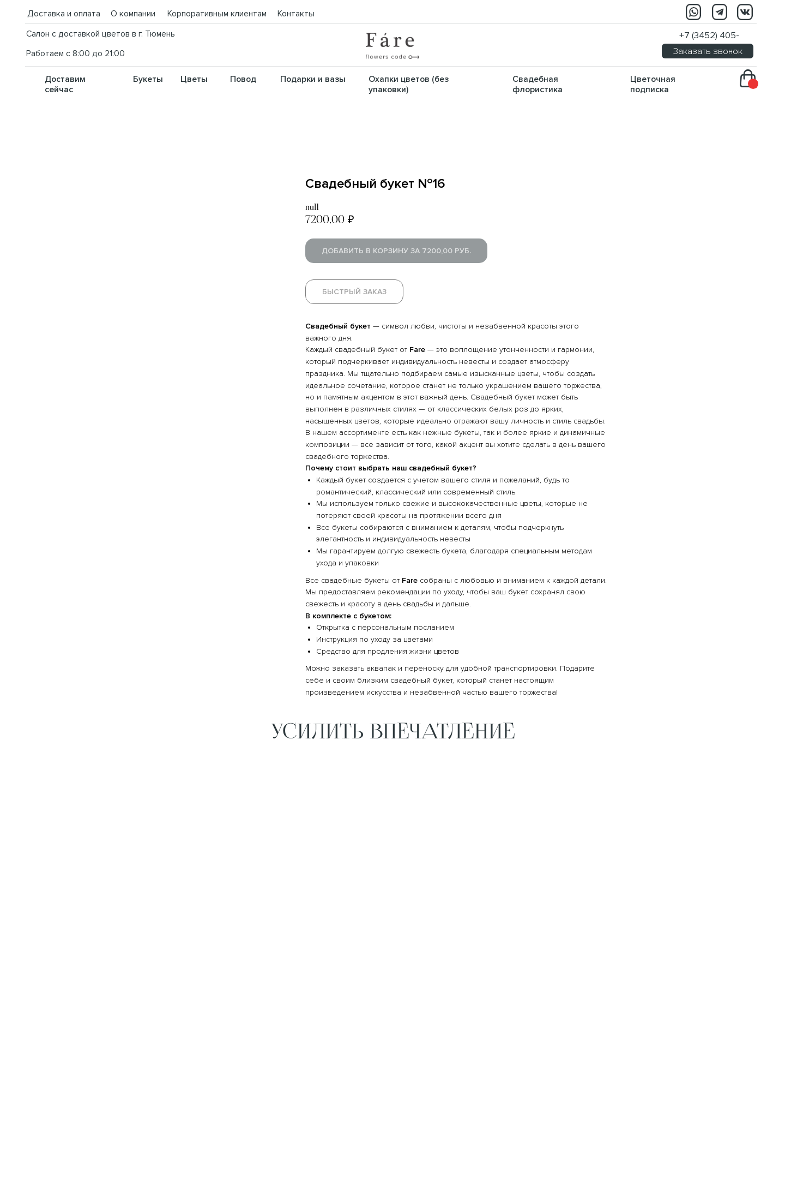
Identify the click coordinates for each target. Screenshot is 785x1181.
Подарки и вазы (313, 79)
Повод (243, 79)
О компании (133, 14)
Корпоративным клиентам (217, 14)
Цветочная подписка (652, 84)
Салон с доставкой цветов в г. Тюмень (100, 34)
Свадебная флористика (537, 84)
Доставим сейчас (65, 84)
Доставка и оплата (63, 14)
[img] (392, 46)
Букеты (148, 79)
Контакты (296, 14)
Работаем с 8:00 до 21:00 (75, 54)
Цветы (194, 79)
